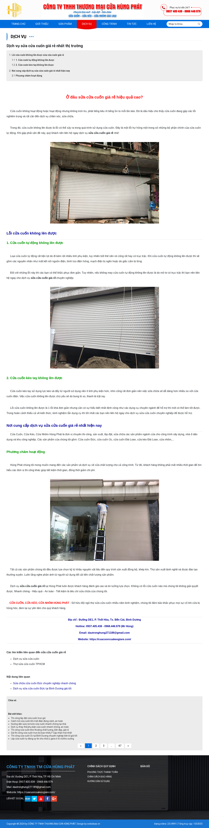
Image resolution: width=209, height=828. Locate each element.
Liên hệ (151, 23)
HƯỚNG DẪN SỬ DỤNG (98, 781)
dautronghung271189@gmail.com (32, 787)
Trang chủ (18, 23)
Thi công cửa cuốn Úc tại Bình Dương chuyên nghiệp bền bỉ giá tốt (44, 735)
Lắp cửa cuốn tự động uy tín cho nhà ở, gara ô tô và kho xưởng (42, 738)
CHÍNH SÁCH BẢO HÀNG (99, 776)
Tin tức (132, 23)
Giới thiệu (41, 23)
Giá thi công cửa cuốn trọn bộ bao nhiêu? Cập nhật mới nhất (41, 732)
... (111, 745)
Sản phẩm (65, 23)
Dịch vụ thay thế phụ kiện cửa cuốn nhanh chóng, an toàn (40, 727)
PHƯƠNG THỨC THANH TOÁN (102, 772)
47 (119, 745)
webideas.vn (93, 823)
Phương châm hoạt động (29, 75)
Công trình (109, 23)
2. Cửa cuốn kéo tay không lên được (35, 65)
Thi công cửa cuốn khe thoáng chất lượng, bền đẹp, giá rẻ (40, 730)
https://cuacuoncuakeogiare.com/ (36, 792)
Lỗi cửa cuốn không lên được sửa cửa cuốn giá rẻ (38, 55)
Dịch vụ (87, 23)
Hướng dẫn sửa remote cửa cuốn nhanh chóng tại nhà (38, 724)
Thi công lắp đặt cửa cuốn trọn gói (28, 718)
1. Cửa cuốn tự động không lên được (35, 60)
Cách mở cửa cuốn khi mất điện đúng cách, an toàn (37, 721)
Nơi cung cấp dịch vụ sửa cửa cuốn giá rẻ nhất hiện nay (41, 70)
